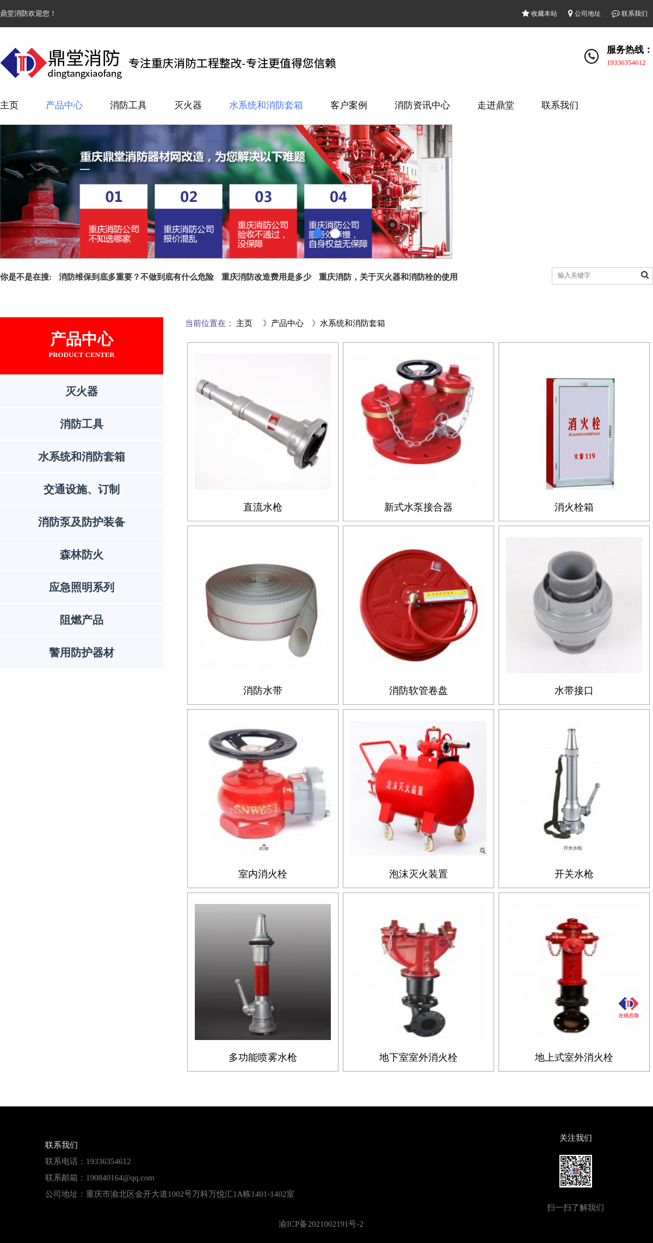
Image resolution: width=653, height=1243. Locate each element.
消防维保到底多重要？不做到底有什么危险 (136, 277)
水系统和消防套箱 (266, 105)
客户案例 (348, 105)
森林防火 (81, 555)
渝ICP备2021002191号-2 (321, 1224)
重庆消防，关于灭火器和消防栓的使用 (388, 277)
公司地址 (584, 13)
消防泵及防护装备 (81, 522)
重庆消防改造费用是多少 (266, 277)
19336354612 (626, 62)
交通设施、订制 (82, 489)
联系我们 (630, 13)
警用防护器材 (81, 653)
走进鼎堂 (495, 105)
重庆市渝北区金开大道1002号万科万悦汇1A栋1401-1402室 (190, 1194)
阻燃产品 (81, 620)
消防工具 (128, 105)
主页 (9, 105)
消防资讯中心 (422, 105)
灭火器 (188, 105)
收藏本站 (539, 13)
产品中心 (64, 105)
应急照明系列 (81, 587)
